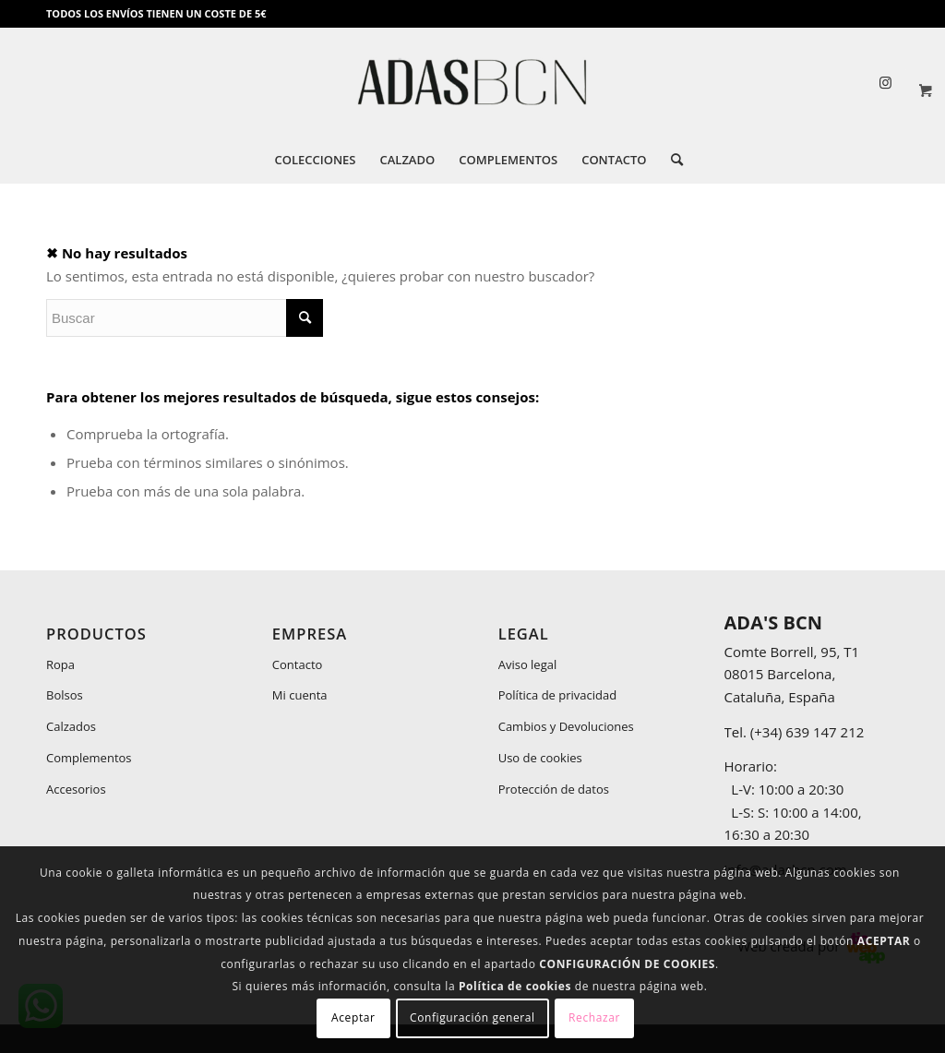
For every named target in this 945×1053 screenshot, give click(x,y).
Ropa (60, 664)
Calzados (71, 726)
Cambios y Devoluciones (566, 726)
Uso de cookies (540, 757)
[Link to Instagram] (885, 82)
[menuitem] (314, 160)
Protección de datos (553, 789)
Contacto (297, 664)
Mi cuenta (300, 695)
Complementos (89, 757)
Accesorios (76, 789)
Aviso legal (527, 664)
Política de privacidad (557, 695)
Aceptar (353, 1017)
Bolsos (64, 695)
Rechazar (594, 1017)
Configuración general (472, 1017)
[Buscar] (671, 160)
